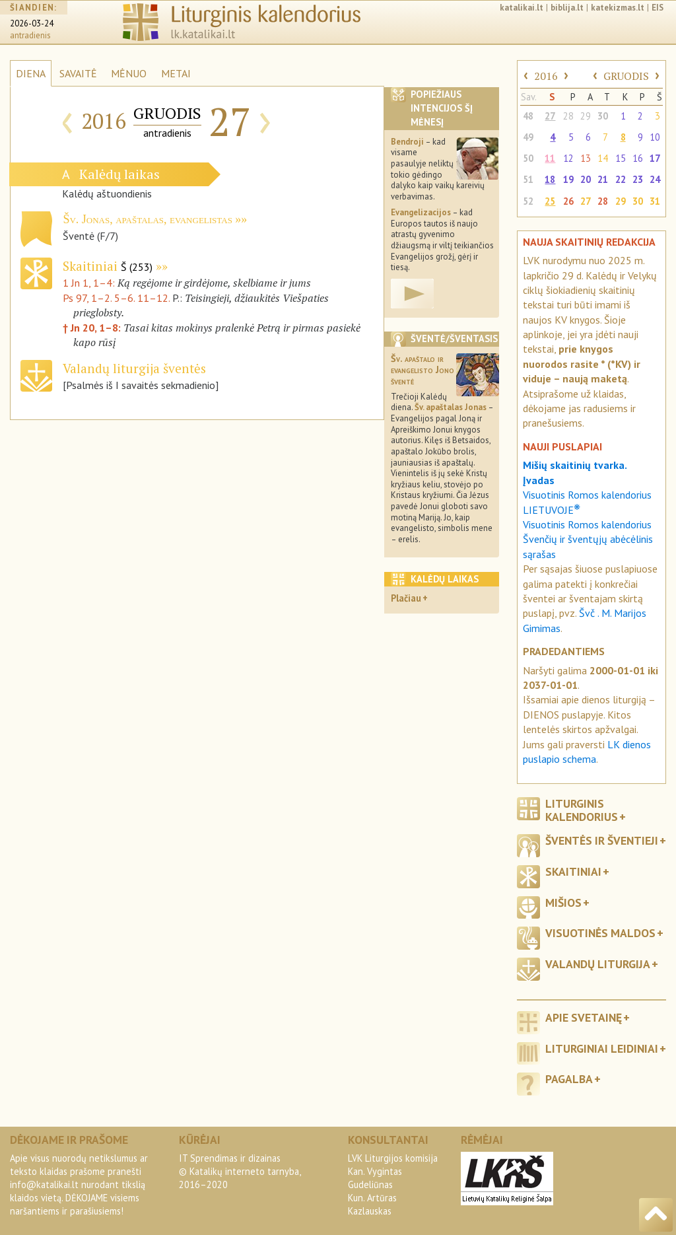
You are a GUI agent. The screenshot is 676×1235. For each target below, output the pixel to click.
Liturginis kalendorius (581, 810)
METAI (176, 73)
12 (568, 158)
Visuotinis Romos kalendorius (587, 524)
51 (528, 179)
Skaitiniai (107, 266)
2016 (546, 76)
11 (550, 158)
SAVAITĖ (78, 73)
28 (568, 116)
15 (620, 158)
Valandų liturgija (597, 963)
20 (585, 179)
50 (528, 158)
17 (655, 158)
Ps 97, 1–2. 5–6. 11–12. (116, 297)
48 (528, 116)
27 (550, 116)
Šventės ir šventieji (601, 840)
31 (655, 201)
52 (528, 201)
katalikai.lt (521, 7)
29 (585, 116)
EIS (657, 7)
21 (602, 179)
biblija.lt (567, 7)
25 (550, 201)
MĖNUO (129, 73)
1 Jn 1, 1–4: (90, 282)
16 (637, 158)
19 (568, 179)
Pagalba (569, 1078)
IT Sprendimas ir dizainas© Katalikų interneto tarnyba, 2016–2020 (239, 1171)
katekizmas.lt (617, 7)
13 (585, 158)
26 (568, 201)
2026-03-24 (31, 23)
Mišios (563, 902)
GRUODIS (626, 76)
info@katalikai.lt (44, 1184)
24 (655, 179)
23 (637, 179)
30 (602, 116)
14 (602, 158)
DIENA (31, 73)
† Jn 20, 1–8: (93, 327)
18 (550, 179)
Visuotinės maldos (600, 932)
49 (528, 137)
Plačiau (406, 598)
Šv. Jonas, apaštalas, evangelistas (147, 219)
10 (655, 137)
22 (620, 179)
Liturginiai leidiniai (601, 1048)
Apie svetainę (583, 1017)
